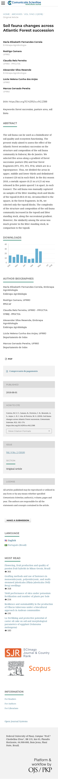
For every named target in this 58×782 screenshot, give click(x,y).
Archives (17, 14)
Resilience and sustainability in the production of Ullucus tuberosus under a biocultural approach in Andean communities (29, 607)
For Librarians (11, 708)
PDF (9, 359)
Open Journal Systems (16, 721)
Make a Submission (18, 520)
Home (6, 14)
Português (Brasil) (17, 545)
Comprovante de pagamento (23, 371)
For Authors (10, 703)
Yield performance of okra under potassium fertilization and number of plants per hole (28, 595)
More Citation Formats (19, 431)
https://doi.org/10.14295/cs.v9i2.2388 (28, 101)
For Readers (10, 699)
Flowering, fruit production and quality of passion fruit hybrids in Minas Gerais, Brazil (27, 567)
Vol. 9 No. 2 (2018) (33, 14)
